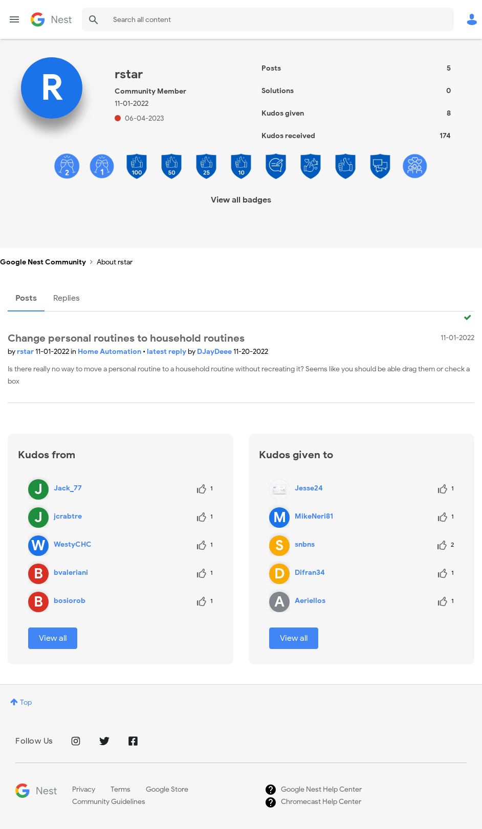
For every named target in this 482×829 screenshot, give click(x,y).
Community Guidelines (108, 801)
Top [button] (26, 702)
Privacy (83, 789)
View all (53, 638)
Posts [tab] (26, 298)
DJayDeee (215, 351)
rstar (26, 351)
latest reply (167, 351)
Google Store (167, 789)
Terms (120, 789)
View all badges (241, 200)
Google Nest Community (51, 19)
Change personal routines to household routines (126, 338)
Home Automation (110, 351)
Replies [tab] (66, 298)
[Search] (268, 19)
